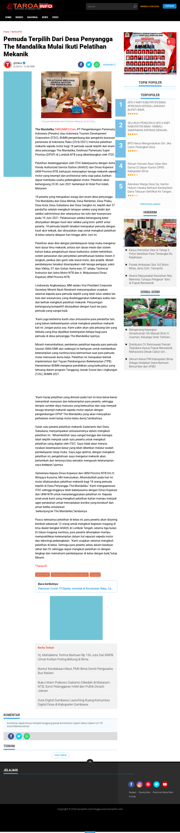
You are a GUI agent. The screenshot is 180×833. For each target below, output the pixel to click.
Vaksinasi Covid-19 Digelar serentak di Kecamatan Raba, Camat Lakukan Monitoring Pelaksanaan (76, 589)
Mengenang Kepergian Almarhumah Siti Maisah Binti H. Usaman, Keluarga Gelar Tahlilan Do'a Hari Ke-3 (149, 320)
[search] (112, 6)
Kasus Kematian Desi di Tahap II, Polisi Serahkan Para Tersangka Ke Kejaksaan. (150, 240)
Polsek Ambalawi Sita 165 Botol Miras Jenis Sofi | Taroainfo (149, 253)
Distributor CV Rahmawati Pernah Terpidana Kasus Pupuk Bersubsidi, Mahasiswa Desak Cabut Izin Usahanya (151, 334)
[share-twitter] (89, 65)
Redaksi (133, 793)
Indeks (19, 17)
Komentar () (109, 64)
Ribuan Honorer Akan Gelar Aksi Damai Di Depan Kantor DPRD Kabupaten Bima (153, 159)
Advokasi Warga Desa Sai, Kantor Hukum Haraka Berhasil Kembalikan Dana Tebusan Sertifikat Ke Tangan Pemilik (154, 177)
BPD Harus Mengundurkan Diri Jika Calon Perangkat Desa (155, 139)
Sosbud (96, 575)
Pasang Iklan (147, 793)
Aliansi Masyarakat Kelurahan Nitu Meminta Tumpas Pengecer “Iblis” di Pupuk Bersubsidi (150, 266)
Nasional (32, 17)
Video (55, 17)
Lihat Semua (60, 756)
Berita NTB (43, 575)
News (45, 17)
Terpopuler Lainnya (150, 191)
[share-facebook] (81, 65)
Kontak (159, 797)
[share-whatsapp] (97, 65)
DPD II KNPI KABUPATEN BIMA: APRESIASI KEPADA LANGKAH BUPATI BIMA (152, 106)
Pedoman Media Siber (141, 797)
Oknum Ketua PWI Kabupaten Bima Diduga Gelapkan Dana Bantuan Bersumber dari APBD (151, 349)
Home (8, 17)
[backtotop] (90, 763)
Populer (169, 6)
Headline (9, 779)
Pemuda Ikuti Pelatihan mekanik (70, 575)
